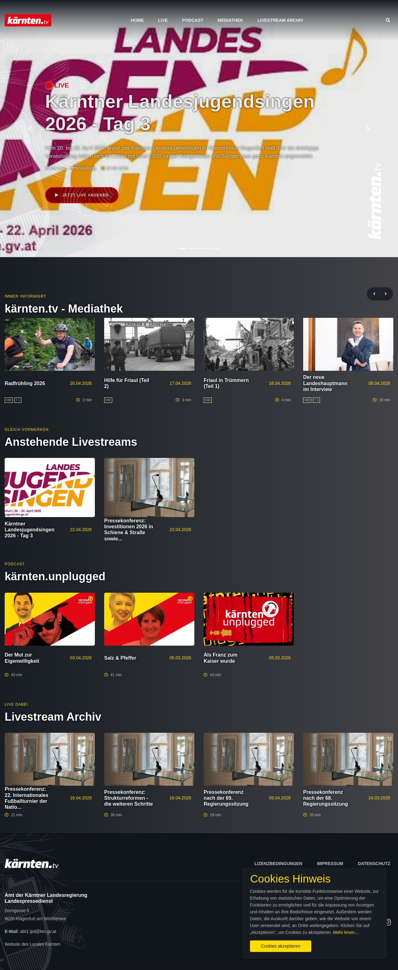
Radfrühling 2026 (25, 383)
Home (137, 20)
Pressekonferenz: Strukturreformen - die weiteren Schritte (128, 798)
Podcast (192, 20)
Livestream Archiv (280, 20)
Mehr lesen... (317, 927)
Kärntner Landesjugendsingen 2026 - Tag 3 (29, 529)
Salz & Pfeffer (120, 658)
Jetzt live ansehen (82, 195)
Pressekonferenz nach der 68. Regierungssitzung (325, 798)
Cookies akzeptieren (235, 941)
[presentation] (377, 294)
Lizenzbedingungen (278, 863)
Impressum (330, 863)
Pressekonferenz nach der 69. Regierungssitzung (226, 798)
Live (163, 20)
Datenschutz (374, 863)
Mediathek (230, 20)
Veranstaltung (82, 168)
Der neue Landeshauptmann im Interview (325, 383)
